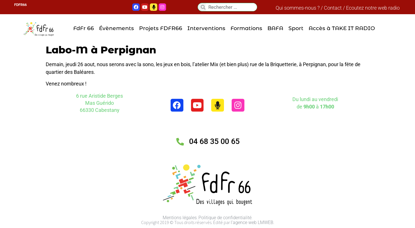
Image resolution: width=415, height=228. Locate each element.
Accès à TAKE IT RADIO (342, 28)
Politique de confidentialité (224, 217)
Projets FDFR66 (160, 28)
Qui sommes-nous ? (298, 8)
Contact (333, 8)
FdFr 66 (83, 28)
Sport (295, 28)
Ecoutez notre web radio (373, 8)
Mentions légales (180, 217)
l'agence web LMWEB (252, 222)
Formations (246, 28)
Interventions (206, 28)
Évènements (116, 28)
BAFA (275, 28)
